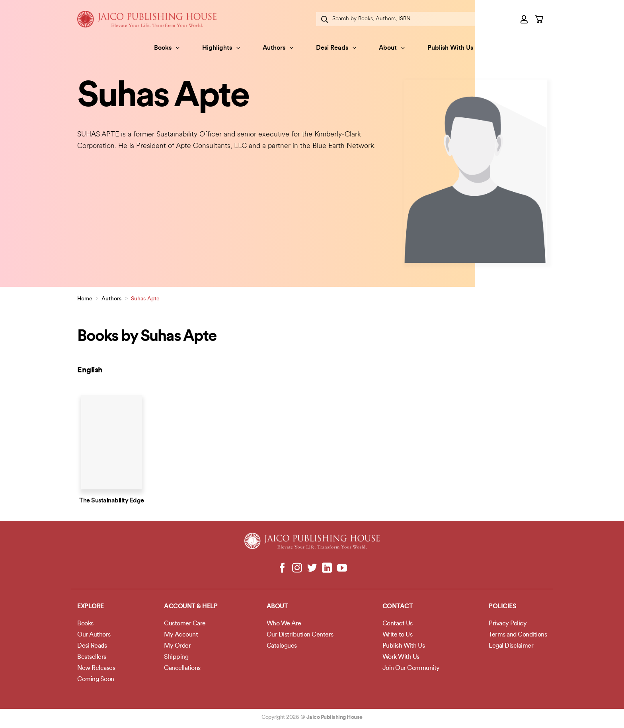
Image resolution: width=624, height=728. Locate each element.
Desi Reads (336, 48)
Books (166, 48)
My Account (181, 635)
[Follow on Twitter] (312, 568)
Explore (90, 606)
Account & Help (190, 606)
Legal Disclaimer (511, 646)
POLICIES (502, 606)
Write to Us (397, 635)
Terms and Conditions (518, 635)
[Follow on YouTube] (342, 568)
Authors (278, 48)
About (392, 48)
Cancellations (182, 668)
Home (84, 299)
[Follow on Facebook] (282, 568)
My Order (177, 646)
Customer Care (185, 624)
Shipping (176, 657)
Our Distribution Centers (300, 635)
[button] (524, 19)
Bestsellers (91, 657)
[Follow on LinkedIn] (327, 568)
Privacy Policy (507, 624)
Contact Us (397, 624)
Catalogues (282, 646)
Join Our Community (411, 668)
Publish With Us (450, 48)
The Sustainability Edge (111, 501)
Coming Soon (95, 679)
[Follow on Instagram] (297, 568)
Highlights (221, 48)
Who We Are (284, 624)
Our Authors (94, 635)
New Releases (96, 668)
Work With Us (400, 657)
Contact (397, 606)
